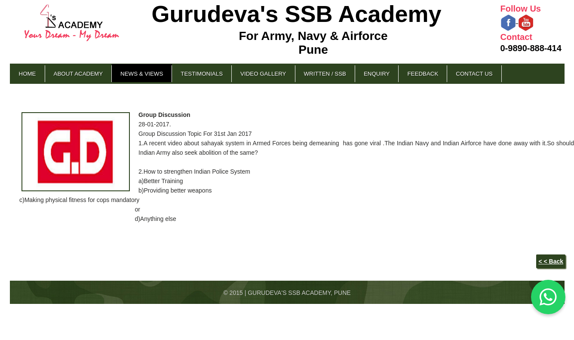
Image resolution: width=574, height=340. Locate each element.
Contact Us (474, 73)
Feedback (422, 73)
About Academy (78, 73)
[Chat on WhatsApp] (548, 297)
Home (27, 73)
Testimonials (202, 73)
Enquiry (377, 73)
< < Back (550, 261)
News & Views (141, 73)
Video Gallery (263, 73)
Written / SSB (325, 73)
